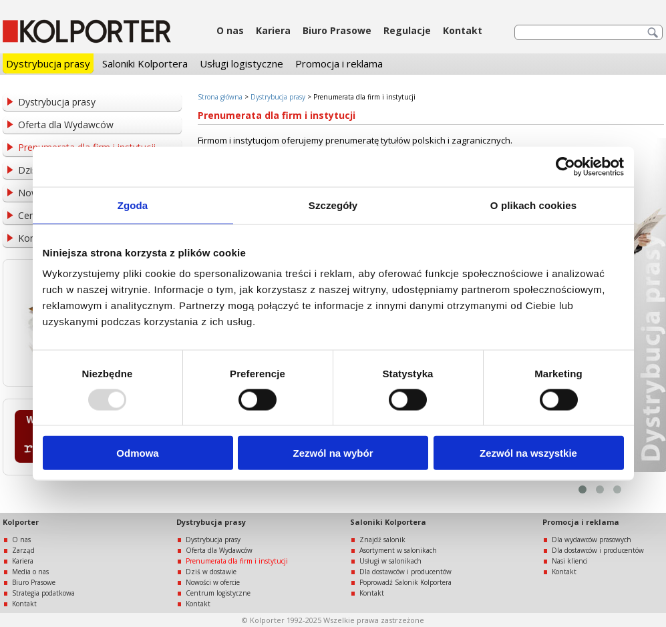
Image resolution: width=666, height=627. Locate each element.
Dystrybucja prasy (48, 63)
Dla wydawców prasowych (591, 539)
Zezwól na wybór (333, 453)
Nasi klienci (570, 561)
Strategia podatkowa (43, 593)
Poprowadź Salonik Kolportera (405, 582)
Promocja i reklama (339, 63)
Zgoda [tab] (133, 204)
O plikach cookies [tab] (533, 204)
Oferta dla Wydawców (66, 124)
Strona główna (220, 96)
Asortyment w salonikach (398, 550)
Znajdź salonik (382, 539)
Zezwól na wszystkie (528, 453)
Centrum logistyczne (218, 593)
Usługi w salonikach (390, 561)
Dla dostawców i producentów (405, 571)
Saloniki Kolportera (145, 63)
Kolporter (21, 522)
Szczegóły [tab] (333, 204)
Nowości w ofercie (213, 582)
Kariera (273, 30)
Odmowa (137, 453)
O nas (230, 30)
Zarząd (23, 550)
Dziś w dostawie (211, 571)
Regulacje (407, 30)
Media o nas (30, 571)
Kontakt (462, 30)
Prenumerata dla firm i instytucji (237, 561)
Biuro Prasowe (337, 30)
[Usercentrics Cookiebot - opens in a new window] (565, 166)
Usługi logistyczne (241, 63)
